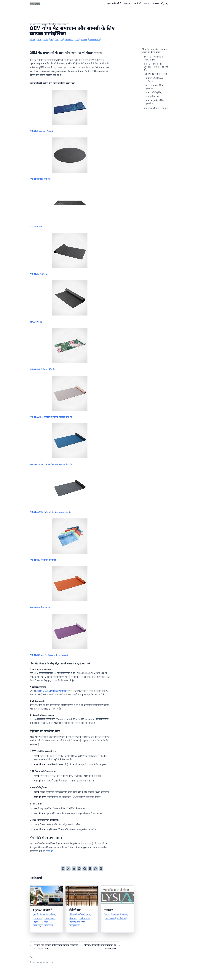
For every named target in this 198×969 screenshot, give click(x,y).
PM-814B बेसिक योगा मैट (58, 587)
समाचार (108, 910)
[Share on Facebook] (90, 868)
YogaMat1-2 (58, 206)
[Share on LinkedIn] (63, 868)
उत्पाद (126, 3)
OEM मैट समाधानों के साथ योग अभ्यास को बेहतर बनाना (154, 51)
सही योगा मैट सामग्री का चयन (155, 73)
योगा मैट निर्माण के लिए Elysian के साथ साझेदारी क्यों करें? (156, 66)
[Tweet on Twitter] (68, 868)
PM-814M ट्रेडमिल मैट (58, 254)
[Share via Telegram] (101, 868)
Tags (32, 957)
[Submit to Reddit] (79, 868)
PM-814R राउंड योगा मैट (58, 158)
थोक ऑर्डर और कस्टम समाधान (156, 108)
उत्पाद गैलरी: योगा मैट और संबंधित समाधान (154, 58)
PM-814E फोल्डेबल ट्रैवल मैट (58, 111)
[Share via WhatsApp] (95, 868)
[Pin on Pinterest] (84, 868)
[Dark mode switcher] (167, 3)
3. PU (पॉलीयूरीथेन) (154, 92)
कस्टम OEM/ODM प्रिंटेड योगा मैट (51, 690)
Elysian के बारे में (42, 910)
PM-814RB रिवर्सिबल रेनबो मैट (58, 539)
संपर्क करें (49, 851)
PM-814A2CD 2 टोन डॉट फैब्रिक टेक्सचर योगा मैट (58, 492)
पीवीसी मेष (75, 910)
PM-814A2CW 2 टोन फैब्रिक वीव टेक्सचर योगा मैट (58, 444)
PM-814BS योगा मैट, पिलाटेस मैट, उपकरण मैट (58, 635)
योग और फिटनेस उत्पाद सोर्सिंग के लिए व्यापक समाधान (49, 24)
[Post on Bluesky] (74, 868)
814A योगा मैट (58, 301)
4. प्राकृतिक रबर (152, 96)
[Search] (162, 3)
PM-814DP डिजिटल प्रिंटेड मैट (58, 349)
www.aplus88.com (44, 962)
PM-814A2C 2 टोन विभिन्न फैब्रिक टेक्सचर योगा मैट (58, 397)
